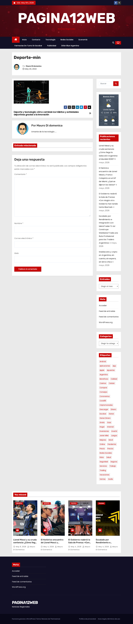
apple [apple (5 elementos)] (102, 370)
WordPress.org (105, 322)
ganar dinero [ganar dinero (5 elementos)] (105, 418)
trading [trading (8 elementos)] (103, 470)
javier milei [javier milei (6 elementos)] (104, 435)
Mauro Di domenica (33, 66)
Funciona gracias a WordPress (24, 619)
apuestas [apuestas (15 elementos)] (111, 370)
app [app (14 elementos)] (114, 366)
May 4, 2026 (48, 546)
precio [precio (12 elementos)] (102, 448)
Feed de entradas (107, 311)
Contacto (36, 39)
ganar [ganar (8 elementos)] (111, 414)
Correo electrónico (23, 238)
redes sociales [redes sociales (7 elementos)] (106, 453)
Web (16, 253)
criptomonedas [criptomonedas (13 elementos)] (106, 405)
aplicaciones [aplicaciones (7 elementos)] (105, 366)
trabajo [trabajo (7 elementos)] (113, 466)
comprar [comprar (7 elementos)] (103, 387)
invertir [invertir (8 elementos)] (114, 431)
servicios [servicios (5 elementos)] (103, 466)
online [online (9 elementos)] (102, 444)
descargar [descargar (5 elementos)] (104, 409)
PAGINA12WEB (66, 18)
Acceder (103, 305)
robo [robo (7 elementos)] (102, 457)
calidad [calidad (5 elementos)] (114, 379)
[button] (113, 42)
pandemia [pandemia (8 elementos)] (112, 444)
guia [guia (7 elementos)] (109, 422)
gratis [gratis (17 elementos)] (102, 422)
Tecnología (50, 39)
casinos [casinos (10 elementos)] (103, 383)
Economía (83, 39)
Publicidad (51, 45)
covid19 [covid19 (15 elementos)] (103, 401)
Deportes (19, 503)
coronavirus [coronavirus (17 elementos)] (105, 396)
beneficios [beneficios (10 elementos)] (104, 379)
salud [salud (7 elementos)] (108, 457)
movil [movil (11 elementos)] (111, 440)
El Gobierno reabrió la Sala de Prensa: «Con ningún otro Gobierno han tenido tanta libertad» (108, 200)
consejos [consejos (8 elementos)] (103, 392)
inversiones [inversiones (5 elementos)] (104, 431)
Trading (101, 503)
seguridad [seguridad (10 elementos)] (104, 461)
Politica (73, 503)
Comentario (20, 174)
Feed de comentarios (109, 316)
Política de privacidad (87, 619)
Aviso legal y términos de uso (109, 619)
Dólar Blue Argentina (70, 45)
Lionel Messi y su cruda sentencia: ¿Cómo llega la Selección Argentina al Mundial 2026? (108, 152)
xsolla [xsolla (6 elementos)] (110, 479)
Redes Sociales (67, 39)
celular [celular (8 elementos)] (112, 383)
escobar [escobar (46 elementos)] (103, 414)
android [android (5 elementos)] (103, 361)
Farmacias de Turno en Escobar (28, 45)
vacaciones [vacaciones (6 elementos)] (104, 475)
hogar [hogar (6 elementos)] (102, 427)
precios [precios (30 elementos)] (110, 448)
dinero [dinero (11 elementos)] (113, 409)
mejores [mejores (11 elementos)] (103, 440)
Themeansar (55, 619)
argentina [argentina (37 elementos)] (104, 374)
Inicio (24, 39)
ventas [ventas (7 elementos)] (102, 479)
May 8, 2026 (21, 546)
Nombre (18, 223)
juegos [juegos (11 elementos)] (114, 435)
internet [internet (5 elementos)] (110, 427)
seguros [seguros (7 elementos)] (114, 461)
